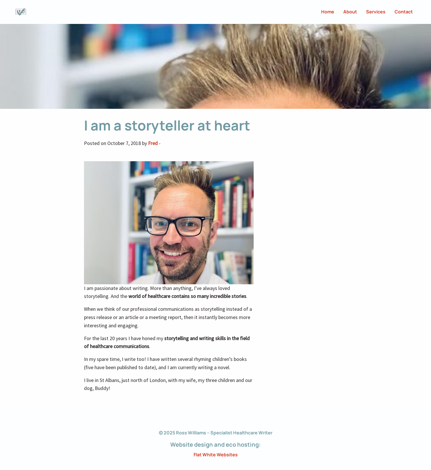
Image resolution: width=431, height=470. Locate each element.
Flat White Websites (216, 454)
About (350, 12)
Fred (153, 143)
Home (327, 12)
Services (375, 12)
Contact (404, 12)
